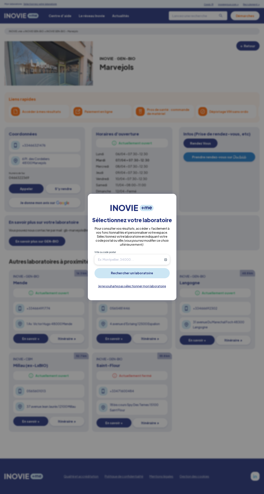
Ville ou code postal (105, 252)
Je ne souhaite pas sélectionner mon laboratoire (132, 286)
